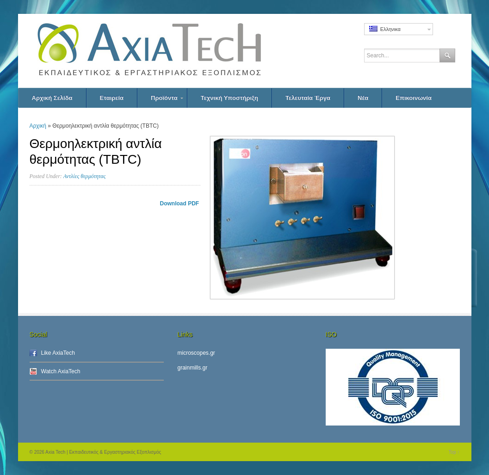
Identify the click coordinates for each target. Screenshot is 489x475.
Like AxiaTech (58, 353)
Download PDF (180, 203)
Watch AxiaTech (60, 371)
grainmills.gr (193, 367)
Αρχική (38, 126)
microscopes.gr (196, 353)
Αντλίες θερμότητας (84, 176)
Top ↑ (454, 452)
